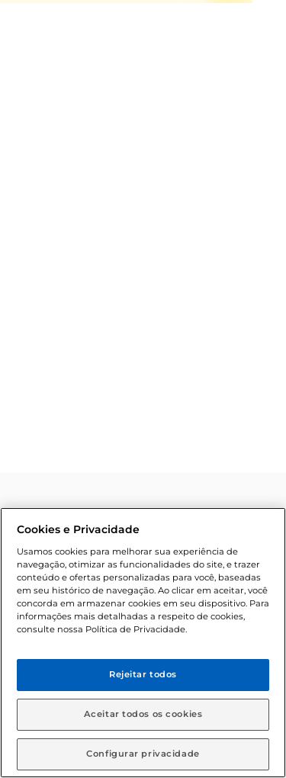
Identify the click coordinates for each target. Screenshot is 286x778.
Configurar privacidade (143, 753)
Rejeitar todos (143, 674)
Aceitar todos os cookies (143, 714)
